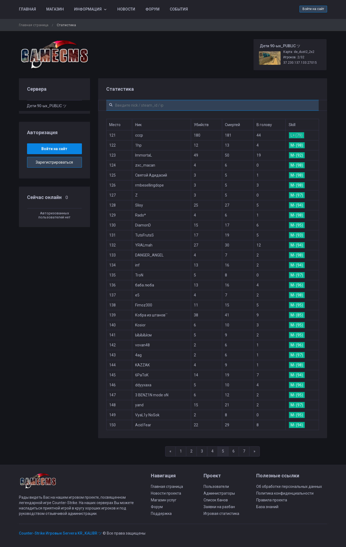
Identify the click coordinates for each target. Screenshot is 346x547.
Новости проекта (166, 493)
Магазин (55, 9)
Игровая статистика (221, 513)
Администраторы (219, 493)
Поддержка (161, 513)
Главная (27, 9)
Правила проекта (271, 500)
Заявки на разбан (219, 507)
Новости (126, 9)
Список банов (216, 500)
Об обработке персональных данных (289, 486)
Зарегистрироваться (54, 162)
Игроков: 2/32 (293, 57)
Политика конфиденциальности (285, 493)
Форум (152, 9)
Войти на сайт (313, 9)
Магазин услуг (164, 500)
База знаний (267, 507)
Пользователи (216, 486)
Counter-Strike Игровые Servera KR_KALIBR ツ (60, 533)
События (179, 9)
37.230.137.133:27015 (300, 63)
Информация (88, 9)
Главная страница (33, 25)
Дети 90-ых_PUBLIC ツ (46, 106)
